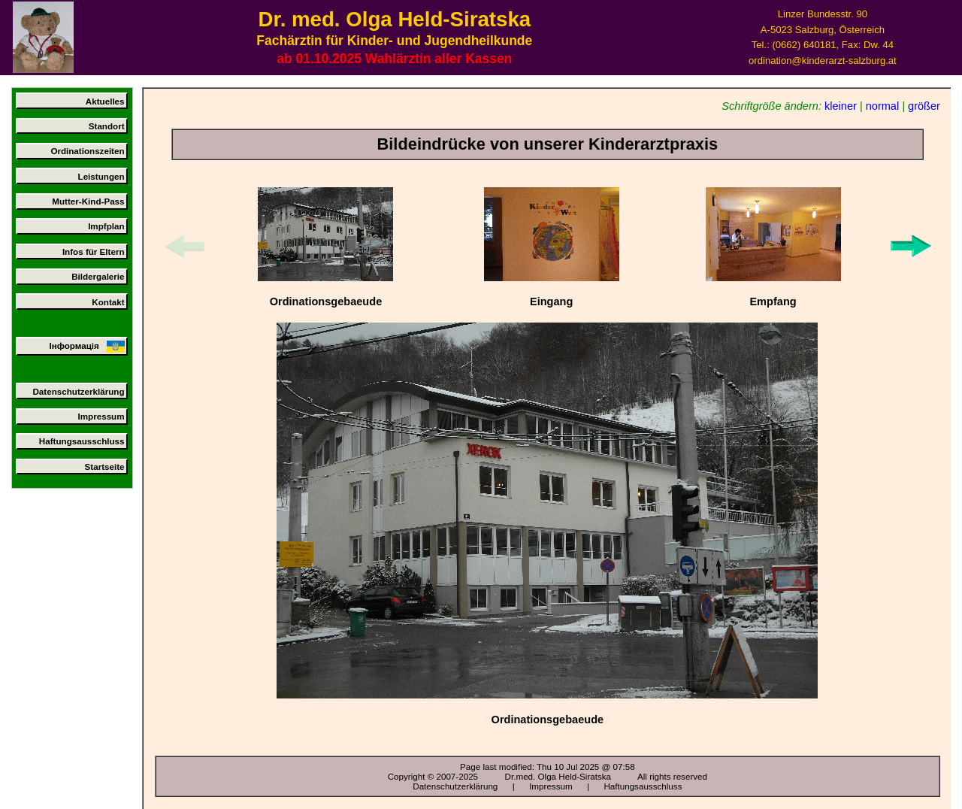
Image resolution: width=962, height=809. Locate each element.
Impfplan (106, 226)
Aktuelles (105, 101)
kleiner (840, 106)
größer (924, 106)
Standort (107, 126)
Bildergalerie (97, 276)
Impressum (101, 416)
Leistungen (101, 176)
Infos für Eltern (93, 251)
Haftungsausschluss (82, 441)
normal (882, 106)
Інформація (86, 347)
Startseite (105, 466)
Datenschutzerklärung (78, 391)
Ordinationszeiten (87, 151)
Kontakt (108, 302)
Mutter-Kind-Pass (88, 201)
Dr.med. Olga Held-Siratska (558, 776)
